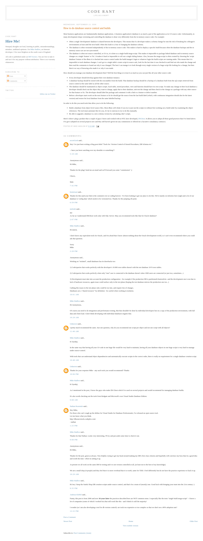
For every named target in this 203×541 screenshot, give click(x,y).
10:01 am (74, 294)
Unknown (73, 324)
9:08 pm (73, 440)
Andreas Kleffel (76, 495)
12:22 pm (74, 511)
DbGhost (141, 119)
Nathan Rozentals (76, 406)
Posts (10, 76)
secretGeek (74, 140)
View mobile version (130, 526)
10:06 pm (74, 374)
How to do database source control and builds (87, 28)
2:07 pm (73, 219)
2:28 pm (73, 251)
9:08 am (74, 400)
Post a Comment (69, 517)
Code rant (101, 11)
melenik (73, 209)
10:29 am (74, 317)
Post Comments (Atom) (82, 533)
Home (131, 521)
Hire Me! (12, 41)
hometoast (73, 192)
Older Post (194, 521)
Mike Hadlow (75, 226)
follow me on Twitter (47, 94)
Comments (12, 81)
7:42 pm (73, 186)
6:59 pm (73, 202)
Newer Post (67, 521)
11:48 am (74, 331)
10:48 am (74, 360)
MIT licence (32, 57)
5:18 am (74, 154)
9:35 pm (73, 488)
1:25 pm (73, 426)
